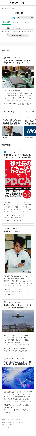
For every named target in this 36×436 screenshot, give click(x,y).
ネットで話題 (17, 22)
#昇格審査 (7, 289)
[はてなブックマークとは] (13, 112)
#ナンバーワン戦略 (9, 220)
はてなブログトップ (7, 424)
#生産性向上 (7, 412)
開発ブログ (22, 422)
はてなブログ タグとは (8, 422)
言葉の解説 (6, 22)
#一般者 (26, 289)
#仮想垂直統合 (22, 351)
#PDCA (6, 215)
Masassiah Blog (11, 152)
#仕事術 (6, 217)
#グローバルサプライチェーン (13, 410)
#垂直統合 (14, 351)
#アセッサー (20, 292)
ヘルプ (16, 422)
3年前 (18, 302)
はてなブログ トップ (8, 8)
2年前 (21, 228)
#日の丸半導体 (21, 348)
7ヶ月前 (19, 57)
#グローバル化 (8, 407)
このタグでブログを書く (26, 17)
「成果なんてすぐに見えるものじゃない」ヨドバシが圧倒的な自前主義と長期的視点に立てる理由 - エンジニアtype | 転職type (12, 122)
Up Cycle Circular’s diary (13, 359)
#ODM (14, 104)
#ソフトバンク (21, 215)
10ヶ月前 (18, 152)
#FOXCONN (7, 104)
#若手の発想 (7, 294)
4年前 (22, 359)
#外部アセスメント (17, 289)
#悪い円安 (18, 405)
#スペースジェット (9, 348)
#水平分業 (28, 104)
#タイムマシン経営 (15, 217)
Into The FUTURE (11, 57)
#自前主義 (20, 104)
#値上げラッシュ (9, 405)
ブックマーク (7, 117)
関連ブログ (27, 22)
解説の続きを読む (18, 35)
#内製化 (13, 292)
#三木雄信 (12, 215)
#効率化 (25, 410)
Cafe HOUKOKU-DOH (12, 228)
